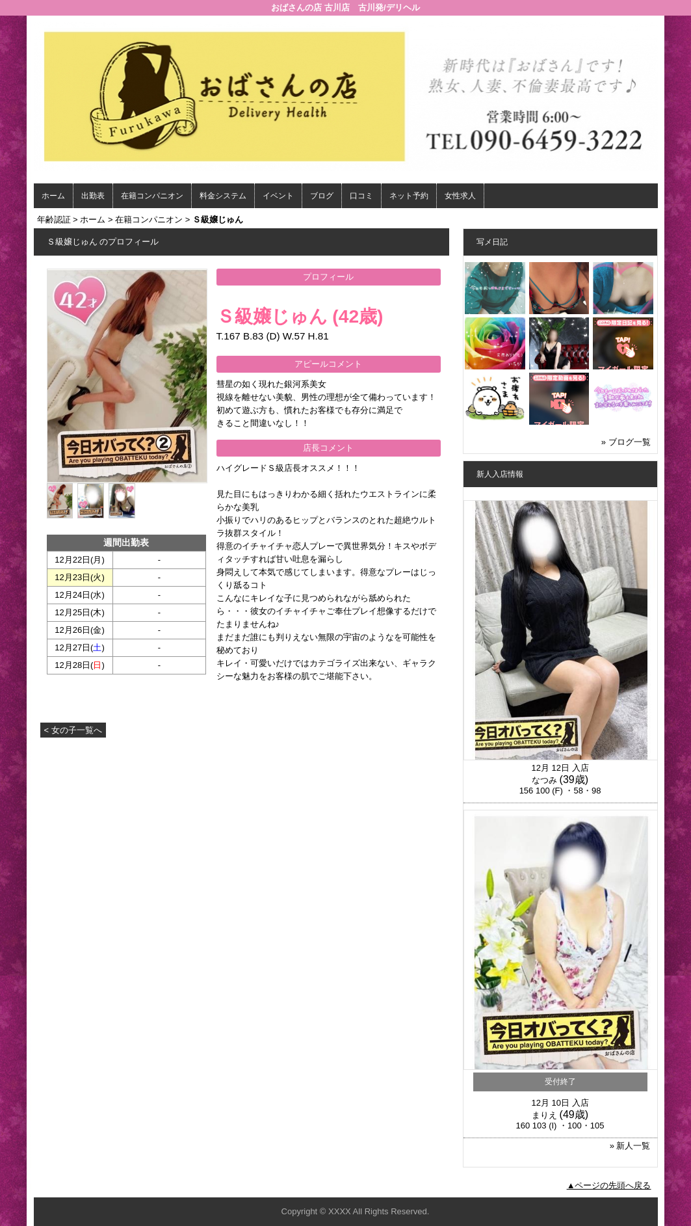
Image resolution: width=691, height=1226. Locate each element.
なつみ (544, 780)
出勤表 (93, 195)
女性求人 (460, 195)
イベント (278, 195)
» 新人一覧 (630, 1146)
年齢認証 (54, 219)
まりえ (544, 1115)
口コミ (361, 195)
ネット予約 (408, 195)
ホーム (53, 195)
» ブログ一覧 (626, 442)
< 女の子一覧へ (73, 730)
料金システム (223, 195)
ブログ (321, 195)
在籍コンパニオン (152, 195)
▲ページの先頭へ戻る (609, 1185)
